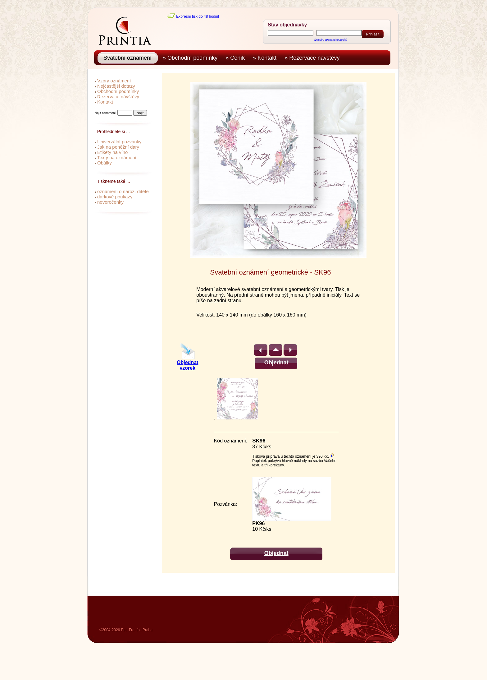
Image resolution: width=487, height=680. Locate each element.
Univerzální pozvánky (119, 141)
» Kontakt (266, 58)
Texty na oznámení (116, 157)
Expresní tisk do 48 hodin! (193, 16)
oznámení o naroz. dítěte (123, 191)
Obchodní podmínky (118, 91)
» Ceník (236, 58)
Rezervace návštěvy (118, 96)
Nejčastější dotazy (116, 86)
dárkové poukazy (114, 196)
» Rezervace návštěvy (313, 58)
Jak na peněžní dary (118, 147)
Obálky (104, 162)
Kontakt (105, 101)
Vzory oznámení (114, 80)
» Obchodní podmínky (192, 58)
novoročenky (110, 202)
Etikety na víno (112, 152)
